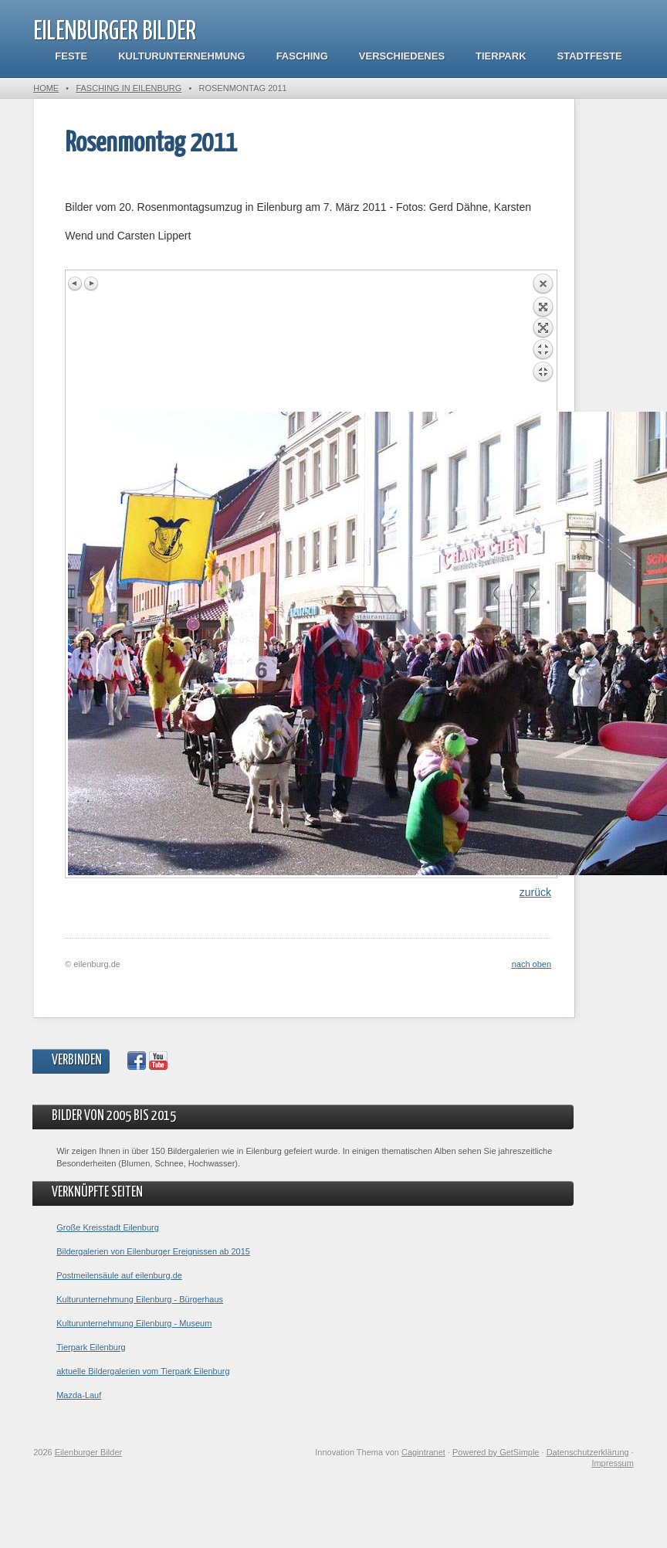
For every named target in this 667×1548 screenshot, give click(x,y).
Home (46, 88)
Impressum (612, 1463)
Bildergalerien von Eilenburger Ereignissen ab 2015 (153, 1251)
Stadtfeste (589, 56)
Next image (91, 283)
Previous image (75, 283)
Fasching (302, 56)
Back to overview (542, 342)
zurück (535, 892)
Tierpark (501, 56)
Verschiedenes (402, 56)
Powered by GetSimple (496, 1452)
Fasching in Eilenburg (128, 88)
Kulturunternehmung (181, 56)
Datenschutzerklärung (588, 1452)
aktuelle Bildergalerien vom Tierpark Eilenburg (142, 1371)
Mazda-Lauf (78, 1395)
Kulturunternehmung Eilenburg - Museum (134, 1323)
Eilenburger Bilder (114, 32)
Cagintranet (423, 1452)
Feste (71, 56)
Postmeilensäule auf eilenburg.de (119, 1275)
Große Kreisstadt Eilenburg (107, 1227)
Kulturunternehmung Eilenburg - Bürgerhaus (139, 1299)
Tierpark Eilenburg (90, 1347)
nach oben (531, 964)
